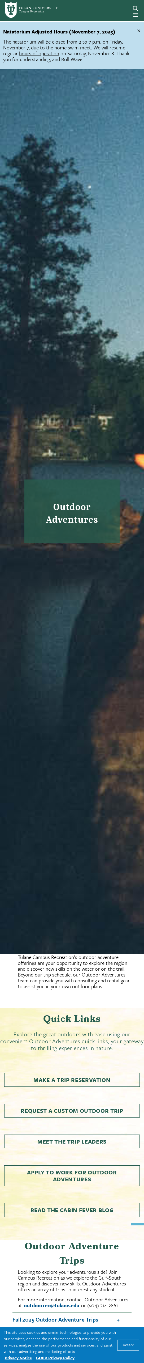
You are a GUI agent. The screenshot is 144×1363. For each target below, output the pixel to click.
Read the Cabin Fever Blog (72, 1210)
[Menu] (135, 15)
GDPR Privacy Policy (55, 1358)
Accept (128, 1345)
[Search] (135, 8)
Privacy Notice (18, 1358)
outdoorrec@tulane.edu (51, 1305)
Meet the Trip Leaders (72, 1141)
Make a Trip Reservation (71, 1080)
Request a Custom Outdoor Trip (72, 1111)
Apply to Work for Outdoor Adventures (72, 1175)
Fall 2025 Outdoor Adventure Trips (55, 1319)
